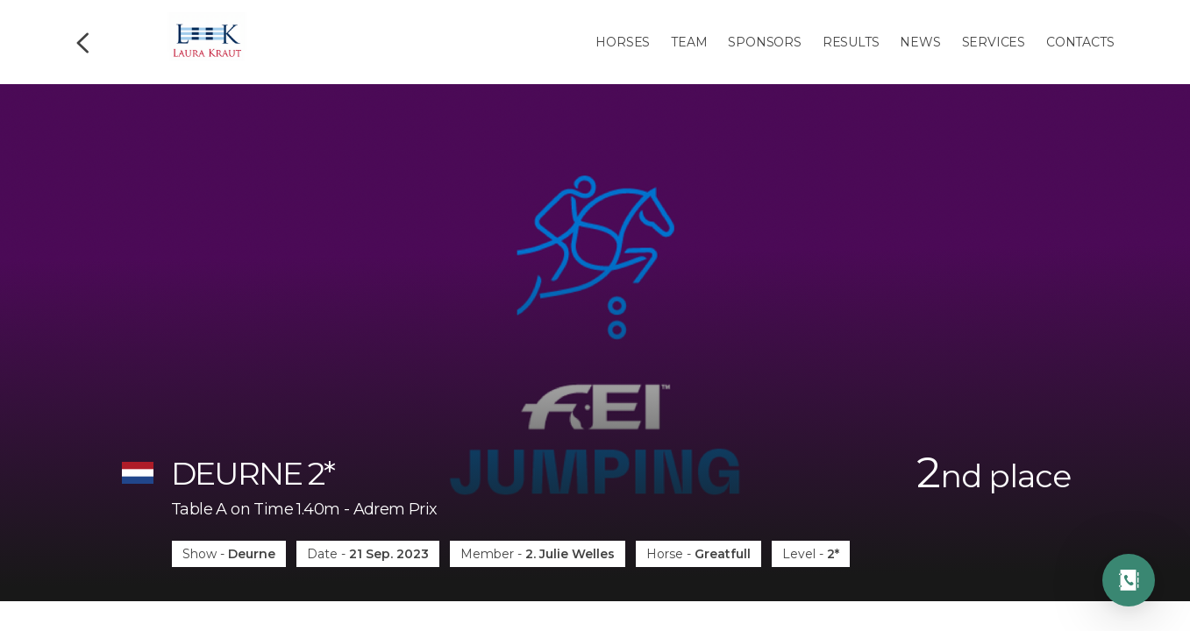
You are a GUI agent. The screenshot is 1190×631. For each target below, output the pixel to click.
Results (851, 42)
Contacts (1080, 42)
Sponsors (764, 42)
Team (689, 42)
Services (993, 42)
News (920, 42)
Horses (622, 42)
